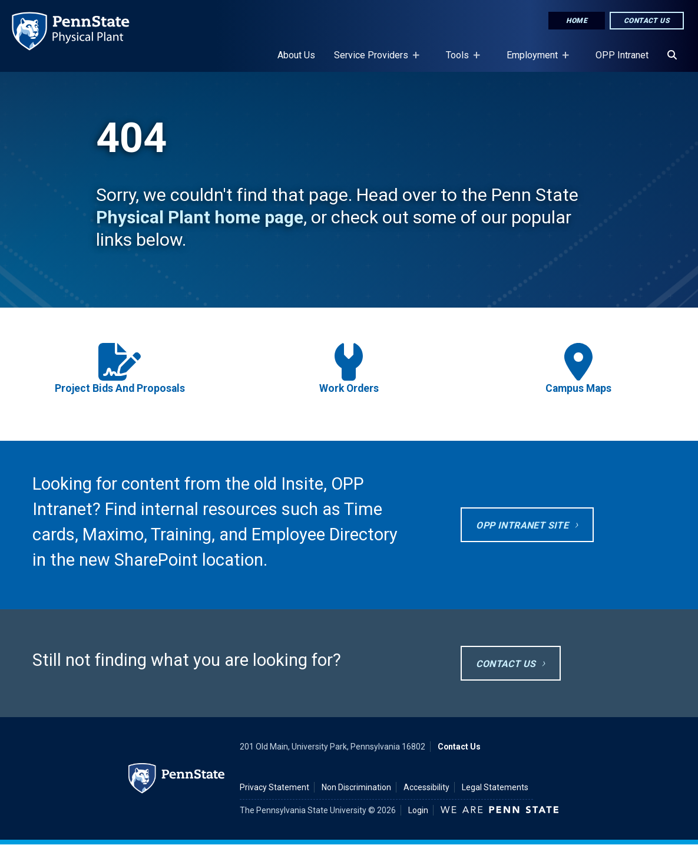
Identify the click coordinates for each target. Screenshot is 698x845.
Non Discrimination (356, 787)
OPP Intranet (622, 55)
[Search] (672, 55)
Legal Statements (495, 787)
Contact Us (647, 20)
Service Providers (373, 60)
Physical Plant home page (199, 217)
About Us (296, 55)
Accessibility (426, 787)
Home (576, 20)
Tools (459, 60)
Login (418, 810)
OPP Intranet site (522, 525)
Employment (534, 60)
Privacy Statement (274, 787)
